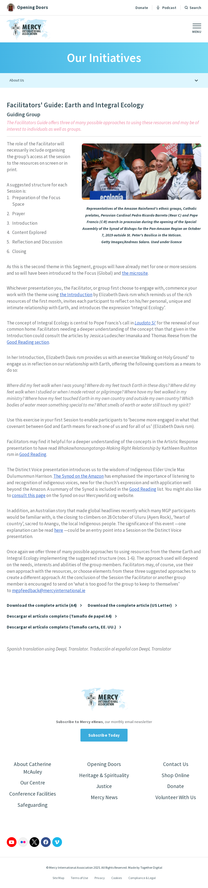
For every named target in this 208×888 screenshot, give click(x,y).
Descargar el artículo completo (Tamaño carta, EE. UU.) (61, 627)
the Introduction (76, 295)
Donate (141, 7)
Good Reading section (28, 342)
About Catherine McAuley (32, 768)
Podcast (166, 7)
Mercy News (104, 797)
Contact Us (175, 764)
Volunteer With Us (175, 797)
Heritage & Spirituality (104, 775)
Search (195, 7)
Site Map (58, 878)
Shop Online (176, 775)
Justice (104, 786)
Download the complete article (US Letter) (130, 605)
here (58, 530)
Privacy (100, 878)
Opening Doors (104, 764)
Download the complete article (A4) (42, 605)
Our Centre (32, 783)
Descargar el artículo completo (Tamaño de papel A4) (59, 616)
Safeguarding (32, 805)
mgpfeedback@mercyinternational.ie (48, 590)
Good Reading (32, 454)
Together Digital (151, 868)
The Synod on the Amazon (78, 476)
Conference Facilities (32, 794)
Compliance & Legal (142, 878)
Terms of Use (79, 878)
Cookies (116, 878)
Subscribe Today (104, 735)
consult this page (29, 495)
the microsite (135, 273)
